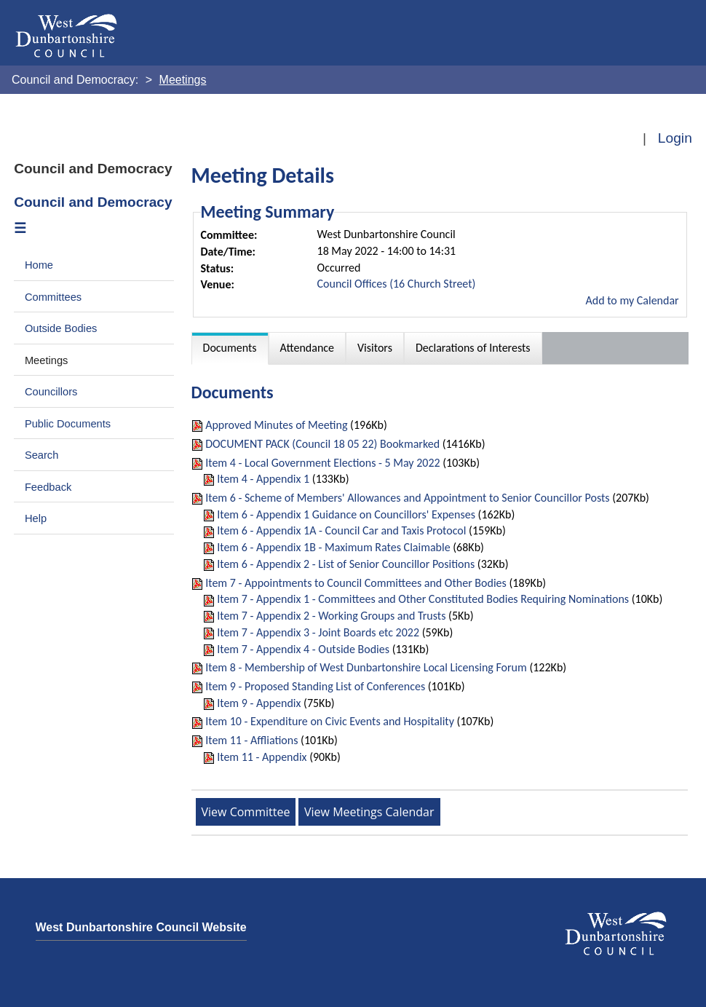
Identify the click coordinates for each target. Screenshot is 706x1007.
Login (675, 138)
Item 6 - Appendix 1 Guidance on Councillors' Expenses (346, 514)
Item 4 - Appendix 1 (263, 479)
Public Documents (68, 424)
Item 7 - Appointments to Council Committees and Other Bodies (356, 583)
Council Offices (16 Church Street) (396, 284)
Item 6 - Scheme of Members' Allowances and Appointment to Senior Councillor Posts (407, 498)
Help (36, 518)
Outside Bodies (61, 328)
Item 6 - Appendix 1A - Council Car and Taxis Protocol (341, 530)
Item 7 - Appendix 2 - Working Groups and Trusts (331, 616)
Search (42, 455)
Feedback (48, 487)
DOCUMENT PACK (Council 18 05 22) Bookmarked (322, 444)
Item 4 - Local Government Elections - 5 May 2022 (322, 463)
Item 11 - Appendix (261, 757)
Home (39, 265)
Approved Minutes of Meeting (276, 425)
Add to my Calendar (631, 300)
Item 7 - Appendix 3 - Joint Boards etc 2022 (318, 632)
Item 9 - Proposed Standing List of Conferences (315, 686)
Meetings (46, 360)
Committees (53, 297)
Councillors (51, 392)
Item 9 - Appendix (259, 703)
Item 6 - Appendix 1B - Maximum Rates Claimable (333, 547)
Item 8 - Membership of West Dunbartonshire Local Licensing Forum (366, 667)
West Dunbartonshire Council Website (141, 927)
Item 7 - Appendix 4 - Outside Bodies (303, 649)
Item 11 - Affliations (251, 740)
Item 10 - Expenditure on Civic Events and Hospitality (329, 721)
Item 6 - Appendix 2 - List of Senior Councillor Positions (346, 564)
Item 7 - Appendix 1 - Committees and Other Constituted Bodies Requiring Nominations (423, 599)
